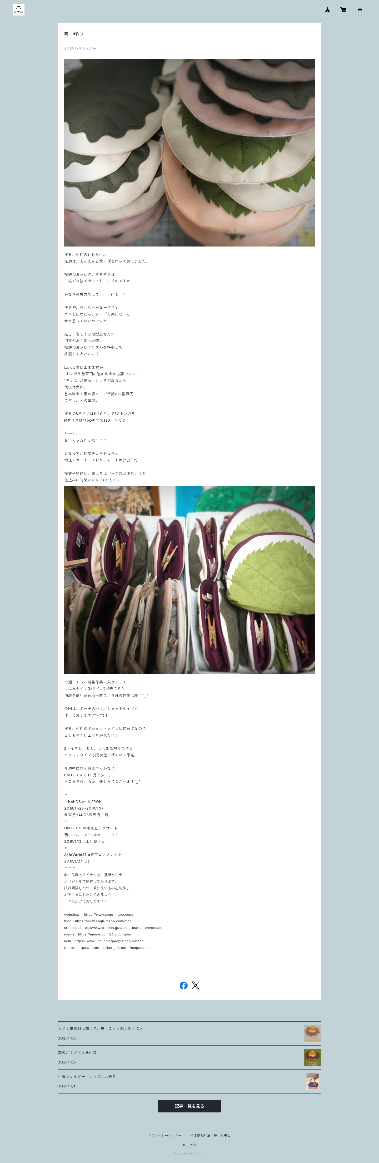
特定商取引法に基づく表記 (210, 1135)
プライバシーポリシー (165, 1135)
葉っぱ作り (74, 34)
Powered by (190, 1153)
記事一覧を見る (189, 1106)
